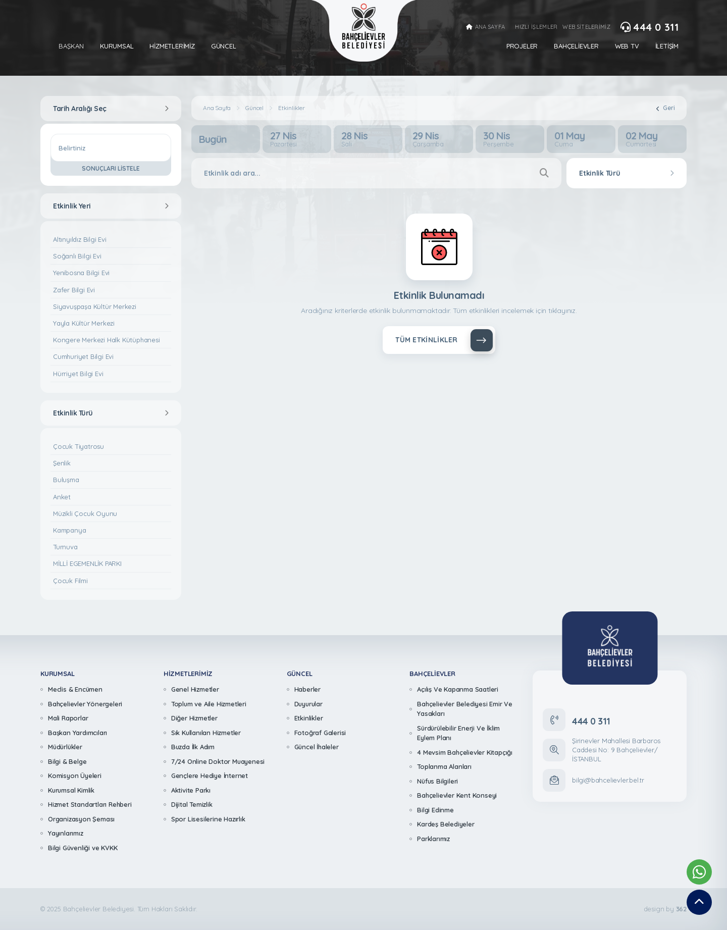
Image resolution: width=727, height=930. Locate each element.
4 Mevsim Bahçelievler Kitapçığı (464, 752)
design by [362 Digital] (665, 909)
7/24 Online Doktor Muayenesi (218, 761)
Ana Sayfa (217, 108)
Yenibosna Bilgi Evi (81, 273)
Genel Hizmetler (195, 689)
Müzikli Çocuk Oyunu (85, 513)
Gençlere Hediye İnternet (209, 775)
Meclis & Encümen (75, 689)
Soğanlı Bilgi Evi (77, 256)
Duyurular (308, 704)
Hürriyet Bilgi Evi (78, 374)
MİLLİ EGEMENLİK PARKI (87, 563)
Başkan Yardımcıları (77, 733)
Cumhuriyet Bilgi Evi (83, 356)
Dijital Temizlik (192, 804)
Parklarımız (433, 839)
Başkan (71, 46)
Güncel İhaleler (316, 747)
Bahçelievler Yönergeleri (85, 704)
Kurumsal (116, 46)
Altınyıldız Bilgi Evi (80, 239)
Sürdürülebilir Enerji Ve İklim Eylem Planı (458, 733)
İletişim (667, 46)
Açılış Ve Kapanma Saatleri (457, 689)
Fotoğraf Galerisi (320, 733)
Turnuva (65, 547)
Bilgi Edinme (435, 810)
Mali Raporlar (68, 718)
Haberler (307, 689)
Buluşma (66, 480)
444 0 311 (649, 27)
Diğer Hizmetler (194, 718)
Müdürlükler (65, 747)
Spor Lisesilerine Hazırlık (208, 819)
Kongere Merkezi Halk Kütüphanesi (106, 340)
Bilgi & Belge (67, 761)
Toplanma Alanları (444, 766)
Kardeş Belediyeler (445, 824)
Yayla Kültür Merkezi (84, 323)
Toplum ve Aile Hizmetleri (208, 704)
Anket (62, 497)
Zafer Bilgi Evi (74, 290)
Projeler (522, 46)
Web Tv (627, 46)
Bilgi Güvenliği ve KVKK (82, 848)
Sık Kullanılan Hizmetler (206, 733)
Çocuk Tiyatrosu (78, 446)
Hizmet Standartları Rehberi (90, 804)
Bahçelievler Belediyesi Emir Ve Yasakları (464, 709)
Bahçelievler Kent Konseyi (457, 795)
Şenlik (62, 463)
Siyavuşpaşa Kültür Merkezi (94, 306)
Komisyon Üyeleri (74, 775)
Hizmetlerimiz (171, 46)
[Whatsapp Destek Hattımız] (699, 872)
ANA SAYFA (485, 27)
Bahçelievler (576, 46)
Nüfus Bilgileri (437, 781)
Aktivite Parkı (191, 790)
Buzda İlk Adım (193, 747)
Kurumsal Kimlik (71, 790)
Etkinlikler (291, 108)
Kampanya (69, 530)
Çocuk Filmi (70, 581)
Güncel (223, 46)
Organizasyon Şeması (81, 819)
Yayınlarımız (65, 833)
